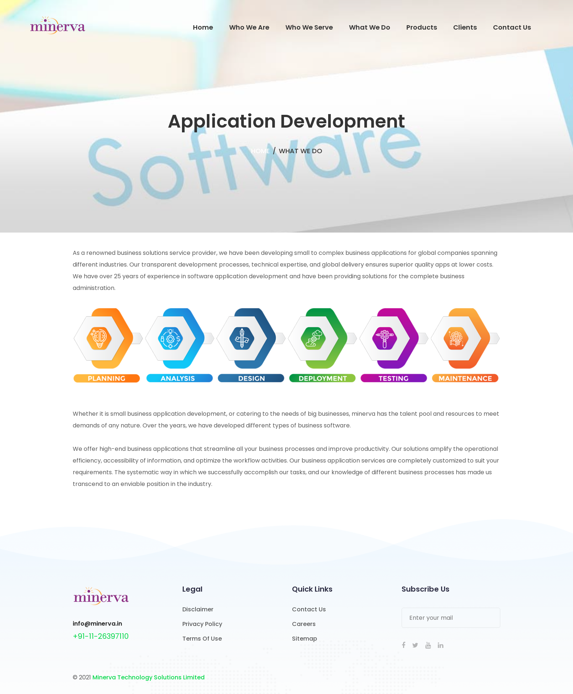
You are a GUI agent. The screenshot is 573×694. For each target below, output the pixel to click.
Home (203, 27)
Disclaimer (197, 609)
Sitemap (304, 638)
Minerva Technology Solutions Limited (148, 677)
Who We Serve (309, 27)
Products (421, 27)
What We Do (369, 27)
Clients (465, 27)
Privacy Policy (202, 624)
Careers (304, 624)
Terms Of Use (202, 638)
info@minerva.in (97, 624)
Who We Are (249, 27)
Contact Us (512, 27)
